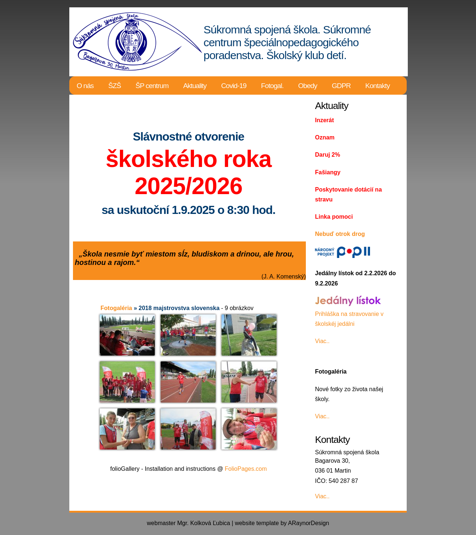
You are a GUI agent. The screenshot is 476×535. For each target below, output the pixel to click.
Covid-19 (233, 86)
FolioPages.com (246, 469)
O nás (85, 86)
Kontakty (377, 86)
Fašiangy (327, 172)
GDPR (341, 86)
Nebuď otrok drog (340, 234)
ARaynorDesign (308, 523)
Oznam (324, 137)
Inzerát (324, 120)
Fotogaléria (116, 308)
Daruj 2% (327, 155)
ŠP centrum (152, 86)
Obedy (307, 86)
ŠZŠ (114, 86)
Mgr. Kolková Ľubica (203, 523)
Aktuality (194, 86)
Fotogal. (272, 86)
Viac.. (322, 341)
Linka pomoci (334, 217)
